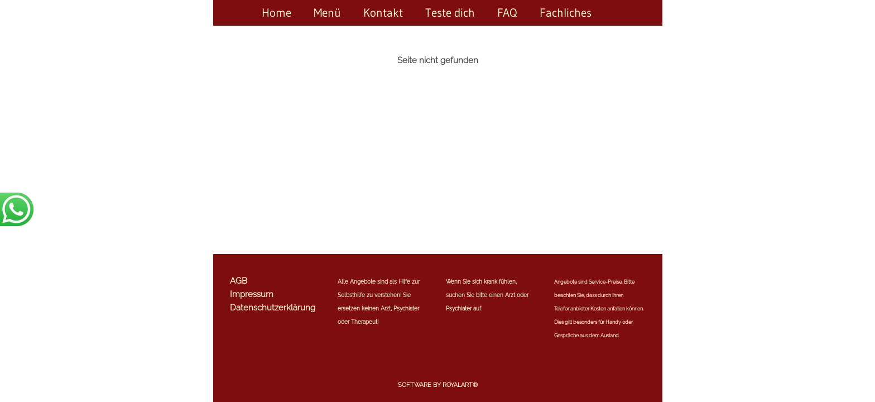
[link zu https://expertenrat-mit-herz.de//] (614, 13)
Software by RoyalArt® (438, 385)
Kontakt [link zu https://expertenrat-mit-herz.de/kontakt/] (383, 13)
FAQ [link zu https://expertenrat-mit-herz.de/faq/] (507, 13)
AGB (238, 281)
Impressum (251, 294)
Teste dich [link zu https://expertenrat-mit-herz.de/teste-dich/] (450, 13)
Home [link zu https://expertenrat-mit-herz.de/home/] (276, 13)
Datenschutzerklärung (272, 308)
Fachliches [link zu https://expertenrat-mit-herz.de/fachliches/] (566, 13)
